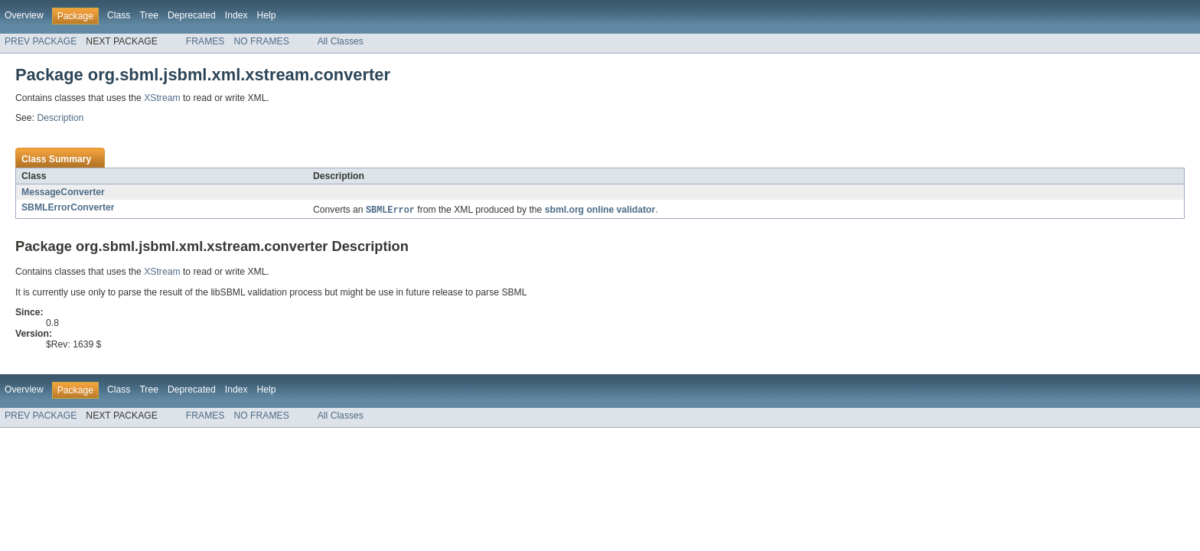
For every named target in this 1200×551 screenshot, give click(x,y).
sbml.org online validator (600, 211)
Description (60, 117)
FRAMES (205, 41)
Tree (148, 15)
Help (266, 15)
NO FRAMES (261, 41)
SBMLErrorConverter (68, 207)
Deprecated (192, 15)
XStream (162, 98)
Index (236, 15)
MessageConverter (63, 192)
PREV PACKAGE (41, 41)
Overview (24, 15)
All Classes (341, 41)
